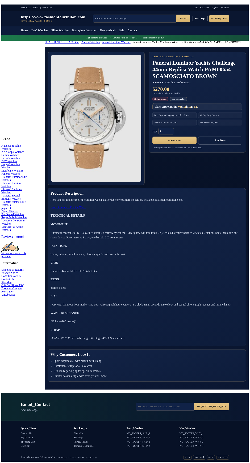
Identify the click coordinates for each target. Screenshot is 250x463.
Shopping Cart (28, 441)
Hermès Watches (10, 158)
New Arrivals (108, 30)
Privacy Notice (9, 272)
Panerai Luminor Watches (116, 42)
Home (24, 30)
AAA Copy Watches (12, 151)
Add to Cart (174, 140)
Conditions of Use (11, 275)
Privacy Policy (81, 441)
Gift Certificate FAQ (12, 285)
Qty (154, 131)
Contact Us (7, 279)
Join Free (225, 7)
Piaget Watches (9, 211)
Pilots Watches (60, 30)
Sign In (215, 7)
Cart (196, 7)
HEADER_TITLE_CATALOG (62, 42)
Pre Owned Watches (12, 214)
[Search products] (134, 19)
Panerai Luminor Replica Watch (68, 207)
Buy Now (220, 140)
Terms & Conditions (84, 446)
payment (6, 208)
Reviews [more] (12, 236)
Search (183, 18)
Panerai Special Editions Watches (11, 197)
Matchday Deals (219, 18)
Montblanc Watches (12, 170)
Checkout (204, 7)
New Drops (200, 18)
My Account (27, 437)
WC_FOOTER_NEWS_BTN (211, 406)
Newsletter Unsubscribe (8, 293)
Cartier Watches (10, 155)
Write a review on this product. (13, 253)
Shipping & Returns (12, 269)
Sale (121, 30)
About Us (78, 433)
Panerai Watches (90, 42)
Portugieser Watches (84, 30)
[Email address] (165, 407)
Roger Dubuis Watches (14, 217)
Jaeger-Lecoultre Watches (10, 166)
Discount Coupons (11, 288)
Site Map (6, 282)
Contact (132, 30)
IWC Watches (39, 30)
